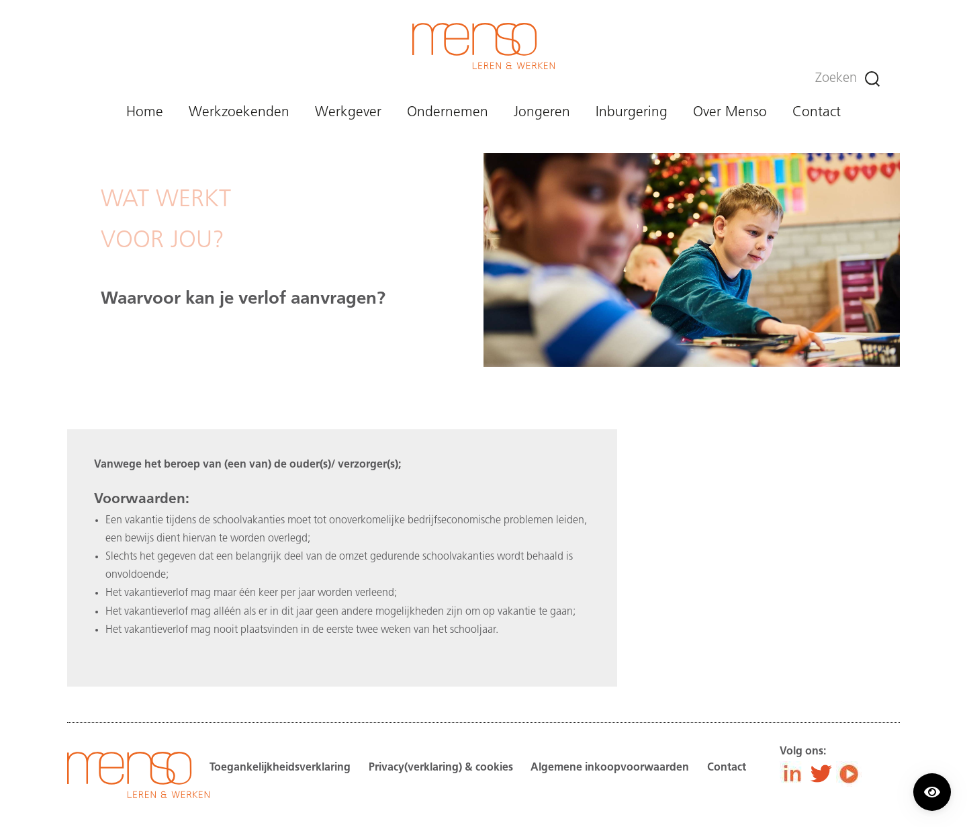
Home (144, 112)
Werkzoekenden (239, 112)
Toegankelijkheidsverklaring (280, 768)
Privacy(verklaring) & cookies (441, 768)
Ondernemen (447, 112)
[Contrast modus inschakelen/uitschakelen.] (932, 792)
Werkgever (348, 112)
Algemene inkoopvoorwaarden (610, 768)
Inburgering (631, 112)
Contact (816, 112)
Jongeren (542, 112)
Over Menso (730, 112)
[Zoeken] (872, 79)
